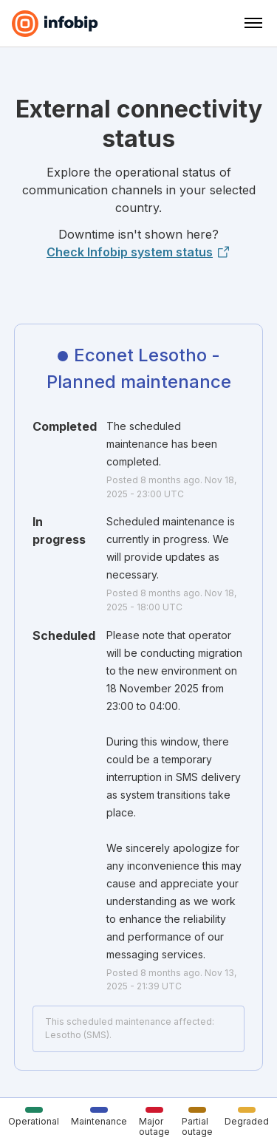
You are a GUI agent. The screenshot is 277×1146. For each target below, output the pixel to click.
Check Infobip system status (138, 252)
